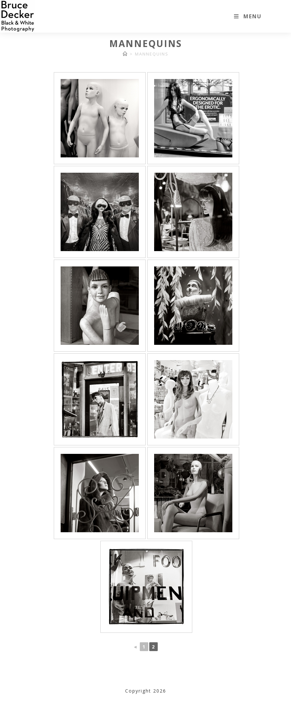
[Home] (125, 54)
